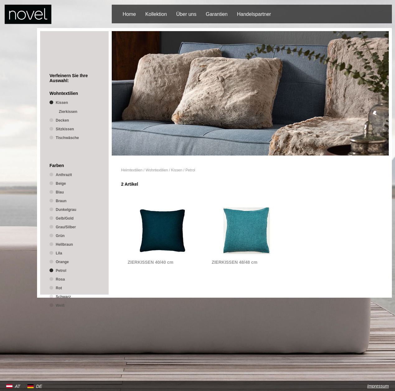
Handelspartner (254, 14)
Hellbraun (64, 244)
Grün (60, 236)
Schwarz (63, 297)
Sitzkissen (65, 129)
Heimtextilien (132, 170)
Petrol (190, 170)
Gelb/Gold (64, 218)
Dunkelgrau (66, 209)
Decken (62, 120)
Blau (60, 192)
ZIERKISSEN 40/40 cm (150, 262)
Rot (59, 288)
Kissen (176, 170)
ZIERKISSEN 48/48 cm (234, 262)
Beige (61, 183)
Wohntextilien (157, 170)
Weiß (60, 305)
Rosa (60, 279)
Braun (61, 201)
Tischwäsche (67, 138)
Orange (62, 262)
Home (129, 14)
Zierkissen (68, 111)
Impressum (378, 386)
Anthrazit (64, 175)
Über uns (186, 14)
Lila (59, 253)
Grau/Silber (66, 227)
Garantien (217, 14)
